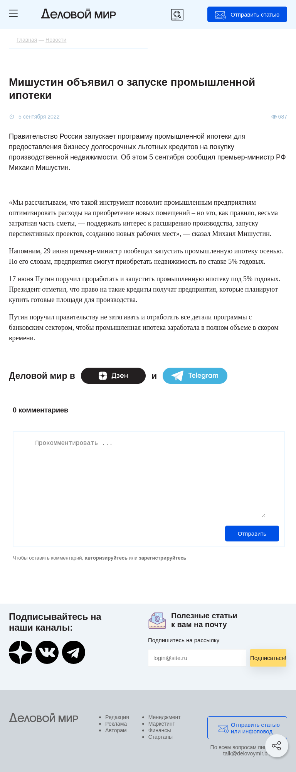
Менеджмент (164, 717)
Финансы (159, 730)
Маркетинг (161, 724)
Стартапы (160, 737)
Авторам (116, 730)
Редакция (117, 717)
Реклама (116, 724)
